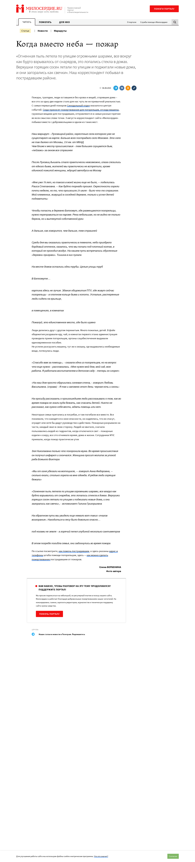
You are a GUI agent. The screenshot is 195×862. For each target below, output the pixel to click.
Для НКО (64, 22)
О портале (131, 22)
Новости (43, 30)
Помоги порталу (164, 8)
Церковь (35, 630)
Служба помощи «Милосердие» (154, 22)
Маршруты (60, 30)
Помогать (45, 22)
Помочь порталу (49, 613)
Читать (26, 22)
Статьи (25, 30)
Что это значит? (101, 856)
